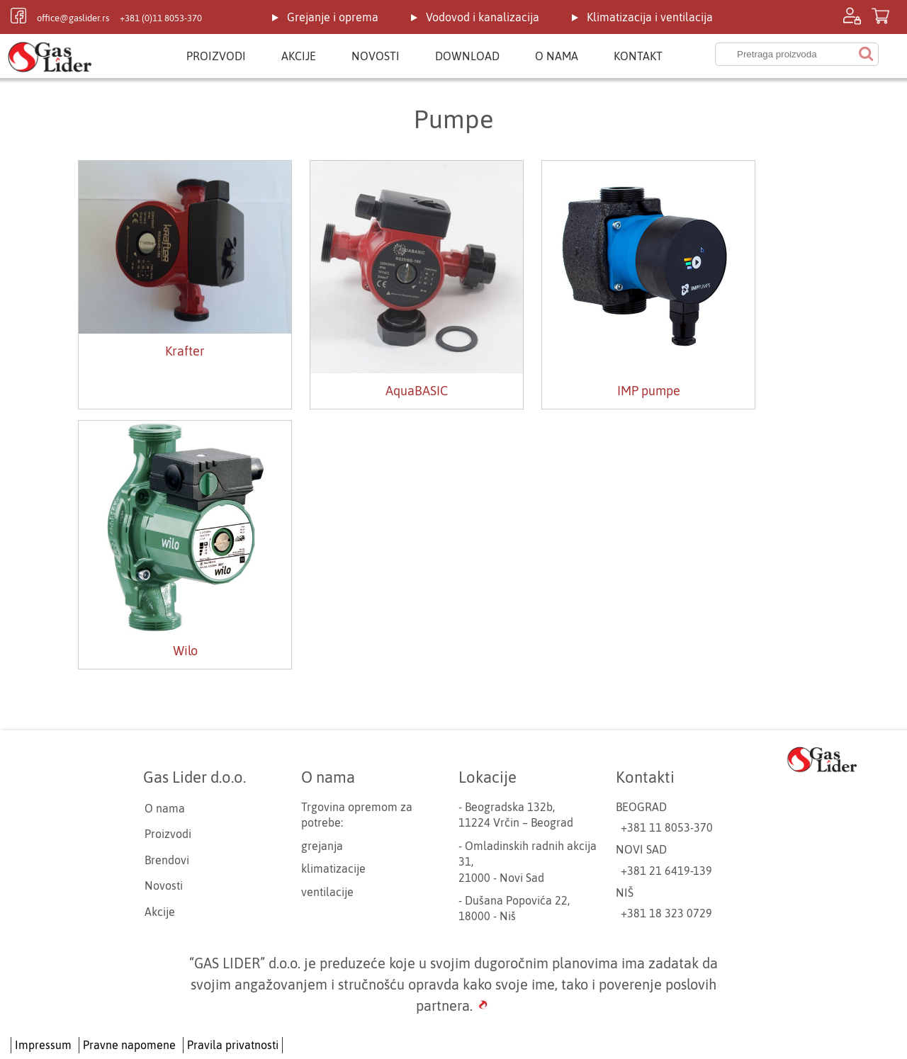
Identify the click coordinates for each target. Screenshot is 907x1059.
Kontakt (638, 56)
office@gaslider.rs (73, 18)
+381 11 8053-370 (667, 827)
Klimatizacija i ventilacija (650, 17)
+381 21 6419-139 (666, 870)
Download (467, 56)
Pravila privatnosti (232, 1044)
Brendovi (167, 860)
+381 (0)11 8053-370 (161, 18)
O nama (556, 56)
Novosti (375, 56)
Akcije (298, 56)
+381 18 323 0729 (666, 913)
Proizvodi (216, 56)
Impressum (43, 1044)
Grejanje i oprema (332, 17)
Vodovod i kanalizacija (482, 17)
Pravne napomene (129, 1044)
